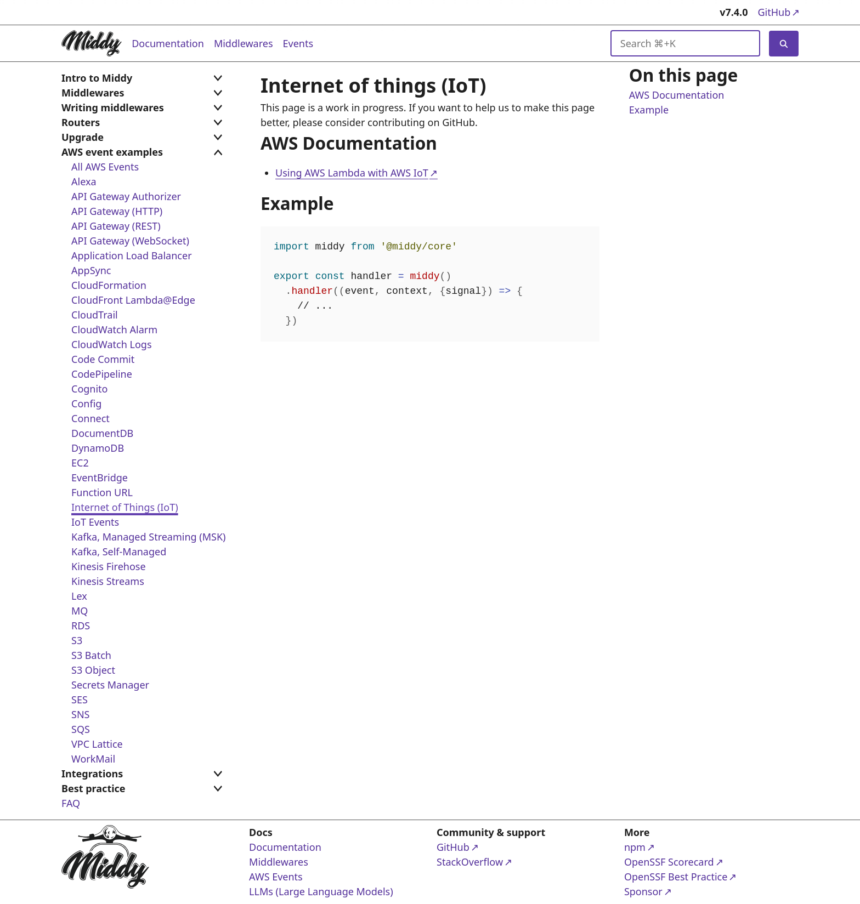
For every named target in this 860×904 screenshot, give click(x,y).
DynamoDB (97, 447)
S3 (76, 640)
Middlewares (243, 43)
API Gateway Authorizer (126, 196)
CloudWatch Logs (111, 344)
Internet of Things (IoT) (124, 507)
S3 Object (93, 669)
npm (666, 847)
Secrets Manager (110, 684)
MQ (79, 610)
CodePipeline (101, 373)
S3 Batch (91, 655)
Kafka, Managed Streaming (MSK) (148, 536)
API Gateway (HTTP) (116, 211)
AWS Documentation (677, 95)
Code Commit (102, 359)
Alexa (84, 181)
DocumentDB (102, 433)
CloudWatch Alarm (114, 329)
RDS (80, 625)
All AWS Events (105, 166)
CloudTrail (94, 314)
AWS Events (276, 876)
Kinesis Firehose (108, 566)
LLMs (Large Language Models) (321, 891)
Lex (79, 595)
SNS (80, 714)
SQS (80, 729)
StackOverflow (479, 861)
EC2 (80, 462)
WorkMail (93, 758)
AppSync (91, 270)
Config (86, 403)
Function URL (102, 492)
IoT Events (95, 521)
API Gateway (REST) (116, 225)
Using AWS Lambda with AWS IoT (351, 173)
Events (298, 43)
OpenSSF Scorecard (669, 861)
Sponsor (666, 891)
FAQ (70, 803)
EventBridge (99, 477)
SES (79, 699)
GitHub (778, 12)
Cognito (89, 388)
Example (649, 110)
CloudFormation (108, 285)
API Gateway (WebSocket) (130, 240)
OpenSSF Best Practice (675, 876)
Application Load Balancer (131, 255)
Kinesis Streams (107, 581)
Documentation (168, 43)
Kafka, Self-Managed (118, 551)
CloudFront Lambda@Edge (133, 299)
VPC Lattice (97, 744)
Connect (90, 418)
